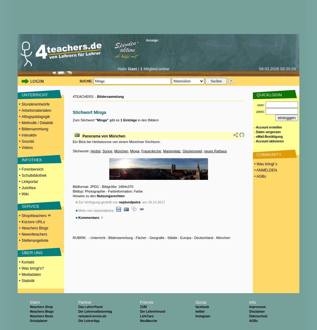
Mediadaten (31, 274)
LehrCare (147, 316)
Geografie (157, 238)
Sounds (28, 141)
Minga (134, 151)
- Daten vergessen (267, 132)
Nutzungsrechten (111, 196)
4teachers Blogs (35, 228)
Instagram (202, 316)
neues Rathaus (215, 151)
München (121, 151)
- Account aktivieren (269, 141)
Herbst (95, 151)
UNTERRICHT (35, 95)
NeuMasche (148, 321)
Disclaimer (257, 311)
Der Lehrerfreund (152, 311)
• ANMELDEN (265, 170)
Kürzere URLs (33, 222)
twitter (200, 311)
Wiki (25, 194)
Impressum (257, 307)
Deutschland (203, 238)
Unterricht (97, 238)
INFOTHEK (32, 160)
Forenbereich (33, 169)
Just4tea (29, 188)
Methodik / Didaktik (37, 123)
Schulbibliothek (34, 175)
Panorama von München (103, 136)
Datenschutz (258, 316)
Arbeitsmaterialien (36, 110)
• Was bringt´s (265, 164)
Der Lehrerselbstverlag (95, 311)
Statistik (28, 281)
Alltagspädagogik (36, 117)
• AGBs (259, 176)
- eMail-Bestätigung (268, 136)
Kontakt (28, 262)
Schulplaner (38, 321)
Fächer (141, 238)
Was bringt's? (33, 268)
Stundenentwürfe (36, 104)
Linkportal (30, 182)
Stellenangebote (35, 240)
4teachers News (41, 316)
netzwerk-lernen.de (92, 316)
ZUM (143, 307)
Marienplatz (172, 151)
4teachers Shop (41, 307)
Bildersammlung (35, 129)
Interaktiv (29, 135)
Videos (27, 147)
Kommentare (88, 217)
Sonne (107, 151)
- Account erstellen (268, 127)
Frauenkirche (151, 151)
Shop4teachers (36, 216)
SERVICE (30, 206)
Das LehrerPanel (90, 307)
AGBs (253, 321)
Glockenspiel (192, 151)
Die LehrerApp (89, 321)
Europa (185, 238)
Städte (172, 238)
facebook (202, 307)
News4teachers (34, 234)
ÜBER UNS (32, 252)
